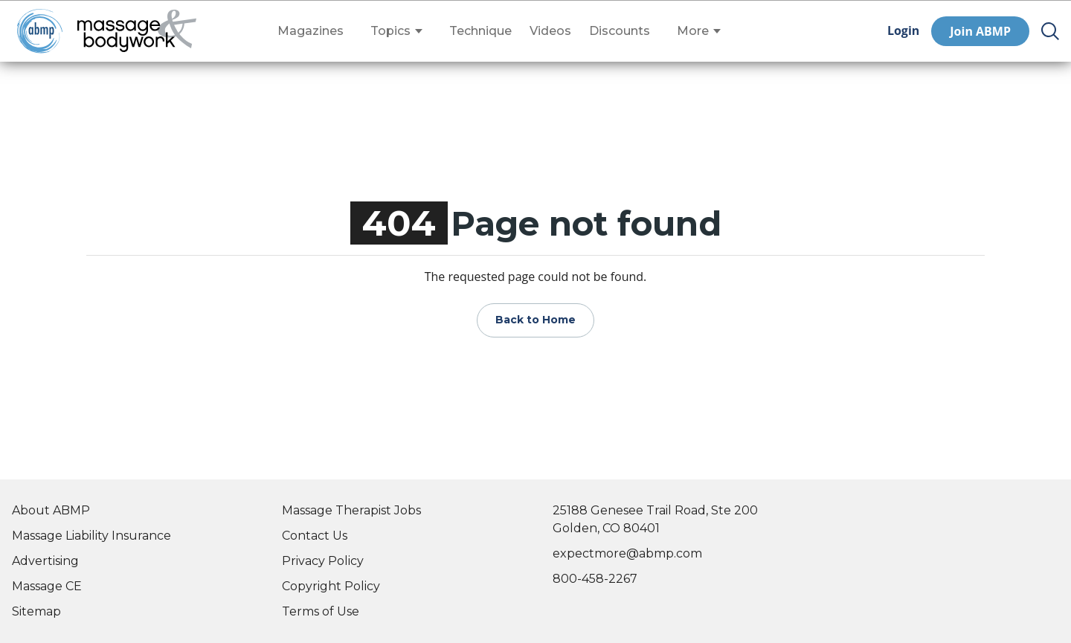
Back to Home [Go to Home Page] (535, 319)
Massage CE (47, 586)
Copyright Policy (331, 586)
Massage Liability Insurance (91, 536)
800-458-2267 (595, 579)
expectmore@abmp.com (627, 553)
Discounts (619, 31)
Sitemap (36, 611)
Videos (550, 31)
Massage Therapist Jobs (351, 510)
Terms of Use (320, 611)
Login (903, 31)
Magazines (310, 31)
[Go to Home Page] (136, 31)
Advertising (45, 561)
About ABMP (51, 510)
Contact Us (314, 536)
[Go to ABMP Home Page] (38, 30)
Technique (480, 31)
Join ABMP (980, 31)
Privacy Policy (323, 561)
